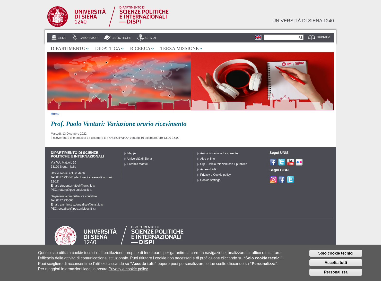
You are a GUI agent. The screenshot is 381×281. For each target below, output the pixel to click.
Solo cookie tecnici (335, 256)
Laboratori (89, 38)
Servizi (150, 38)
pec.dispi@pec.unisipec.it (77, 208)
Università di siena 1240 (303, 20)
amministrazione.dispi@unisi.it (81, 204)
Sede (62, 38)
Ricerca (140, 48)
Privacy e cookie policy (128, 272)
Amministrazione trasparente (219, 153)
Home (55, 114)
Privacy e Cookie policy (215, 174)
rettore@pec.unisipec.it (76, 189)
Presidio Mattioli (137, 164)
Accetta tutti (336, 266)
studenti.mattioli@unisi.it (77, 185)
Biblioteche (121, 38)
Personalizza (335, 275)
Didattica (107, 48)
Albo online (207, 158)
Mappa (131, 153)
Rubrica (323, 37)
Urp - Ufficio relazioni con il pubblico (223, 164)
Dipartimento (68, 48)
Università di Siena (139, 158)
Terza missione (179, 48)
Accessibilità (208, 169)
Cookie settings (210, 180)
